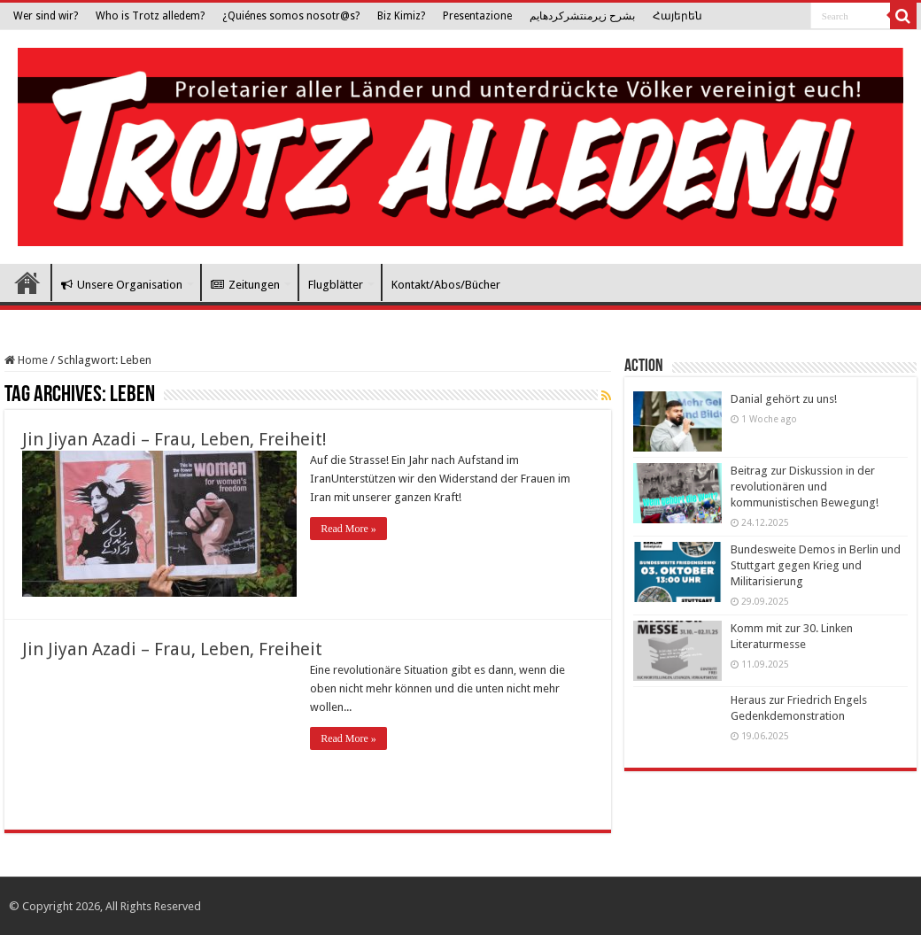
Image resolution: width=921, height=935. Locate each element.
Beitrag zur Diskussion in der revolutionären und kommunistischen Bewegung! (804, 486)
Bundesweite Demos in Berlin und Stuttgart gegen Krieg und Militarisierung (816, 565)
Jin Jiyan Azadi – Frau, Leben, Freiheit (172, 649)
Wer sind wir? (45, 16)
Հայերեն (677, 16)
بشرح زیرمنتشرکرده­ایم (582, 16)
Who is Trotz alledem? (150, 16)
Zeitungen (245, 284)
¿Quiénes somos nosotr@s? (291, 16)
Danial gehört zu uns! (784, 399)
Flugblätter (335, 284)
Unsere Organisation (121, 284)
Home (26, 360)
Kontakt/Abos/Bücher (445, 284)
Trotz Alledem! (27, 282)
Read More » (348, 528)
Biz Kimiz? (401, 16)
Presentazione (477, 16)
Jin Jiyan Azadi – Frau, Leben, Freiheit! (174, 439)
